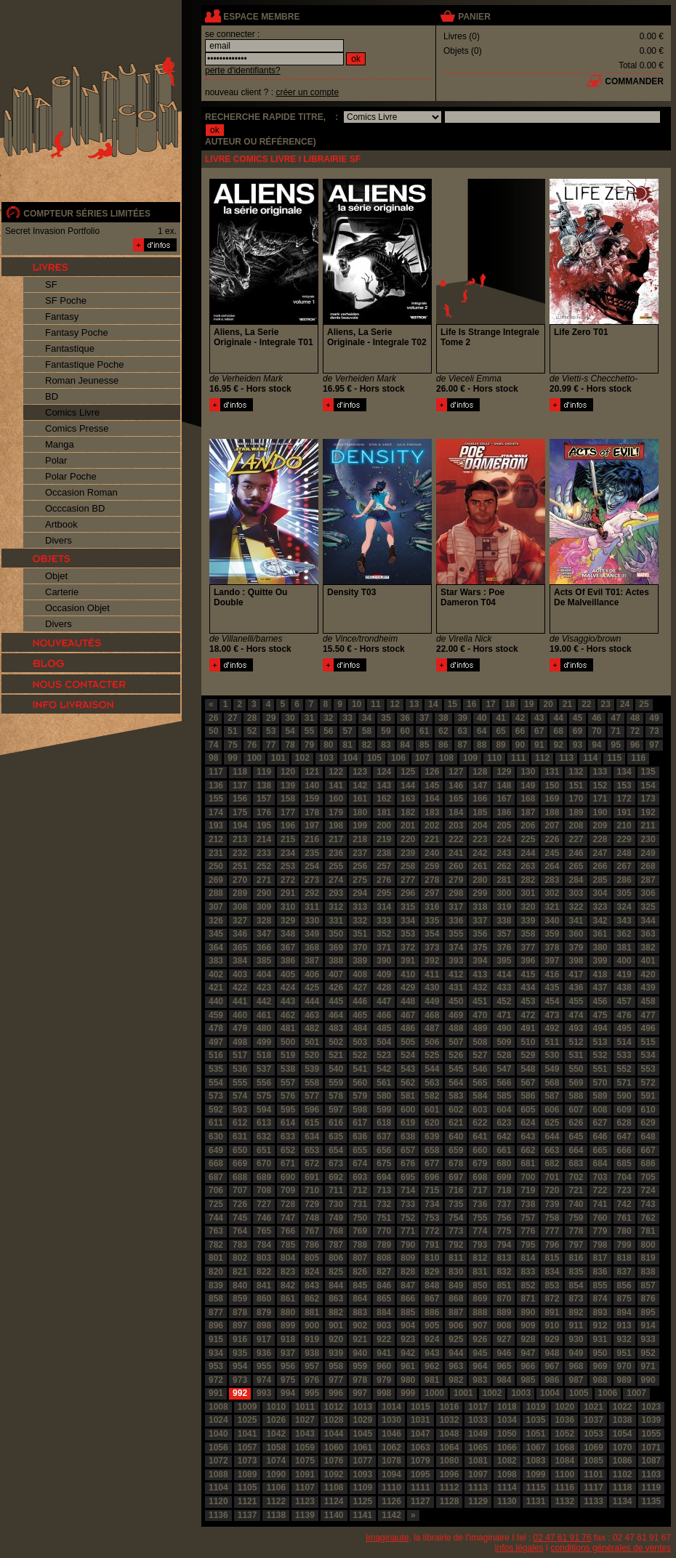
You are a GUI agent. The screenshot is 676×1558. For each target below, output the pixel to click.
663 (551, 1150)
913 (624, 1325)
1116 (564, 1487)
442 (264, 1001)
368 (312, 948)
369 (336, 948)
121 (312, 772)
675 (384, 1163)
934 (216, 1353)
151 (575, 785)
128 (479, 772)
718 (503, 1190)
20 (547, 704)
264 (551, 866)
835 (575, 1272)
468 (431, 1015)
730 (336, 1204)
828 (408, 1272)
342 (600, 921)
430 (431, 987)
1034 (507, 1420)
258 (408, 866)
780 (624, 1231)
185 (479, 812)
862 (312, 1298)
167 (503, 799)
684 (600, 1163)
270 (240, 880)
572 (648, 1083)
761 (624, 1218)
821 (240, 1272)
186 (503, 812)
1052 (564, 1434)
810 (431, 1258)
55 (309, 731)
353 (408, 934)
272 (288, 880)
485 (384, 1028)
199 (360, 825)
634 (312, 1136)
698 (479, 1177)
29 (270, 718)
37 (424, 718)
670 (264, 1163)
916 (240, 1339)
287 (648, 880)
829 (431, 1272)
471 (503, 1015)
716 (455, 1190)
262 (503, 866)
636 (360, 1136)
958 (336, 1366)
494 (600, 1028)
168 (527, 799)
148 (503, 785)
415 (527, 974)
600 (408, 1110)
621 (455, 1123)
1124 (334, 1501)
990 (648, 1380)
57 (348, 731)
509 (503, 1042)
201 (408, 825)
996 (336, 1393)
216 (312, 839)
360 (575, 934)
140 (312, 785)
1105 (247, 1487)
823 (288, 1272)
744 (216, 1218)
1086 (622, 1461)
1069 (593, 1447)
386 (288, 961)
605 (527, 1110)
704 (624, 1177)
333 (384, 921)
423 (264, 987)
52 (252, 731)
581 (408, 1096)
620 (431, 1123)
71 (616, 731)
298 (455, 893)
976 (312, 1380)
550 (575, 1069)
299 (479, 893)
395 (503, 961)
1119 (651, 1487)
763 (216, 1231)
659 (455, 1150)
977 (336, 1380)
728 (288, 1204)
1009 (247, 1407)
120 (288, 772)
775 (503, 1231)
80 (328, 745)
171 (600, 799)
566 (503, 1083)
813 (503, 1258)
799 (624, 1245)
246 (575, 853)
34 (366, 718)
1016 (449, 1407)
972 (216, 1380)
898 (264, 1325)
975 (288, 1380)
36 (405, 718)
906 (455, 1325)
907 (479, 1325)
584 (479, 1096)
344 (648, 921)
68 (558, 731)
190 (600, 812)
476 (624, 1015)
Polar (56, 460)
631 (240, 1136)
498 (240, 1042)
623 (503, 1123)
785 (288, 1245)
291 (288, 893)
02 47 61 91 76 (563, 1538)
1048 (449, 1434)
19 (529, 704)
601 (431, 1110)
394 (479, 961)
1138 (276, 1515)
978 (360, 1380)
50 (213, 731)
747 (288, 1218)
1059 (305, 1447)
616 (336, 1123)
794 (503, 1245)
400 (624, 961)
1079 (420, 1461)
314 (384, 907)
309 (264, 907)
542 (384, 1069)
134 (624, 772)
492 (551, 1028)
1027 (305, 1420)
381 (624, 948)
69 (577, 731)
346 (240, 934)
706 (216, 1190)
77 (270, 745)
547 (503, 1069)
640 (455, 1136)
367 (288, 948)
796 (551, 1245)
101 (278, 758)
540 (336, 1069)
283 (551, 880)
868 (455, 1298)
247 (600, 853)
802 (240, 1258)
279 (455, 880)
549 (551, 1069)
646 (600, 1136)
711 (336, 1190)
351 (360, 934)
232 (240, 853)
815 (551, 1258)
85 (424, 745)
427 (360, 987)
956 (288, 1366)
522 (360, 1055)
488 (455, 1028)
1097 (478, 1474)
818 (624, 1258)
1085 (593, 1461)
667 (648, 1150)
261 (479, 866)
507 (455, 1042)
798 (600, 1245)
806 (336, 1258)
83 (385, 745)
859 (240, 1298)
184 (455, 812)
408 (360, 974)
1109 (363, 1487)
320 (527, 907)
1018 (507, 1407)
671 (288, 1163)
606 (551, 1110)
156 (240, 799)
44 (558, 718)
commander (634, 81)
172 (624, 799)
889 (503, 1312)
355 (455, 934)
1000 (434, 1393)
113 (566, 758)
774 (479, 1231)
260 (455, 866)
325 (648, 907)
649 (216, 1150)
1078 (391, 1461)
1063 (420, 1447)
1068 (564, 1447)
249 (648, 853)
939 (336, 1353)
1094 (391, 1474)
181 (384, 812)
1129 (478, 1501)
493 (575, 1028)
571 (624, 1083)
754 (455, 1218)
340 (551, 921)
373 (431, 948)
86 (443, 745)
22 (586, 704)
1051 (536, 1434)
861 (288, 1298)
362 (624, 934)
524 (408, 1055)
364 (216, 948)
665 (600, 1150)
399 (600, 961)
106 (398, 758)
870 (503, 1298)
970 (624, 1366)
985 (527, 1380)
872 (551, 1298)
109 (470, 758)
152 (600, 785)
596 (312, 1110)
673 (336, 1163)
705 (648, 1177)
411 (431, 974)
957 (312, 1366)
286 (624, 880)
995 (312, 1393)
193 (216, 825)
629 (648, 1123)
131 (551, 772)
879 (264, 1312)
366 (264, 948)
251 (240, 866)
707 (240, 1190)
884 (384, 1312)
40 (481, 718)
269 (216, 880)
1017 (478, 1407)
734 (431, 1204)
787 (336, 1245)
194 (240, 825)
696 (431, 1177)
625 (551, 1123)
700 (527, 1177)
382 (648, 948)
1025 (247, 1420)
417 (575, 974)
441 (240, 1001)
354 (431, 934)
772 (431, 1231)
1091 (305, 1474)
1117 (593, 1487)
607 (575, 1110)
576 (288, 1096)
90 (520, 745)
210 (624, 825)
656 (384, 1150)
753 (431, 1218)
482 (312, 1028)
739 (551, 1204)
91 (539, 745)
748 (312, 1218)
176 (264, 812)
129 (503, 772)
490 (503, 1028)
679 (479, 1163)
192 (648, 812)
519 (288, 1055)
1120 (218, 1501)
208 (575, 825)
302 (551, 893)
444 (312, 1001)
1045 (363, 1434)
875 (624, 1298)
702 (575, 1177)
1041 (247, 1434)
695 (408, 1177)
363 (648, 934)
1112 (449, 1487)
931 (600, 1339)
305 (624, 893)
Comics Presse (76, 428)
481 (288, 1028)
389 (360, 961)
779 (600, 1231)
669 (240, 1163)
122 (336, 772)
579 (360, 1096)
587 (551, 1096)
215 (288, 839)
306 (648, 893)
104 (350, 758)
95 (616, 745)
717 (479, 1190)
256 (360, 866)
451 (479, 1001)
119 (264, 772)
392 (431, 961)
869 (479, 1298)
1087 (651, 1461)
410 (408, 974)
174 (216, 812)
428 (384, 987)
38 (443, 718)
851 (503, 1285)
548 (527, 1069)
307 (216, 907)
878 (240, 1312)
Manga (59, 444)
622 (479, 1123)
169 (551, 799)
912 (600, 1325)
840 (240, 1285)
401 (648, 961)
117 (216, 772)
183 (431, 812)
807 (360, 1258)
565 (479, 1083)
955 (264, 1366)
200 (384, 825)
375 (479, 948)
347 (264, 934)
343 (624, 921)
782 (216, 1245)
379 (575, 948)
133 (600, 772)
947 (527, 1353)
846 (384, 1285)
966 (527, 1366)
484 (360, 1028)
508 (479, 1042)
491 (527, 1028)
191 (624, 812)
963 (455, 1366)
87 (462, 745)
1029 (363, 1420)
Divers (58, 540)
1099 (536, 1474)
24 (624, 704)
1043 (305, 1434)
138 (264, 785)
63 (462, 731)
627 (600, 1123)
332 (360, 921)
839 (216, 1285)
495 (624, 1028)
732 (384, 1204)
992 (240, 1393)
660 (479, 1150)
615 (312, 1123)
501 (312, 1042)
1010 (276, 1407)
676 (408, 1163)
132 (575, 772)
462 (288, 1015)
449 (431, 1001)
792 (455, 1245)
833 (527, 1272)
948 (551, 1353)
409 (384, 974)
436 (575, 987)
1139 (305, 1515)
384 (240, 961)
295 (384, 893)
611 (216, 1123)
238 (384, 853)
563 (431, 1083)
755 (479, 1218)
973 (240, 1380)
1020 (564, 1407)
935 (240, 1353)
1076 (334, 1461)
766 (288, 1231)
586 (527, 1096)
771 (408, 1231)
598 (360, 1110)
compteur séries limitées (86, 214)
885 (408, 1312)
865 (384, 1298)
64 (481, 731)
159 (312, 799)
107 (422, 758)
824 (312, 1272)
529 (527, 1055)
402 (216, 974)
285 (600, 880)
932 (624, 1339)
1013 (363, 1407)
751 (384, 1218)
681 (527, 1163)
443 (288, 1001)
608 (600, 1110)
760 (600, 1218)
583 (455, 1096)
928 (527, 1339)
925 (455, 1339)
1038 (622, 1420)
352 (384, 934)
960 (384, 1366)
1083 (536, 1461)
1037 (593, 1420)
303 (575, 893)
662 (527, 1150)
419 (624, 974)
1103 (651, 1474)
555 (240, 1083)
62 (443, 731)
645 (575, 1136)
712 (360, 1190)
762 (648, 1218)
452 (503, 1001)
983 (479, 1380)
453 (527, 1001)
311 (312, 907)
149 (527, 785)
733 (408, 1204)
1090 (276, 1474)
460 (240, 1015)
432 (479, 987)
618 (384, 1123)
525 (431, 1055)
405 (288, 974)
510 (527, 1042)
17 (490, 704)
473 (551, 1015)
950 (600, 1353)
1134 (622, 1501)
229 (624, 839)
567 (527, 1083)
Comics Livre (72, 412)
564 (455, 1083)
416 (551, 974)
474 (575, 1015)
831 (479, 1272)
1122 (276, 1501)
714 (408, 1190)
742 (624, 1204)
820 (216, 1272)
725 (216, 1204)
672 (312, 1163)
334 (408, 921)
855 (600, 1285)
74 (213, 745)
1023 (651, 1407)
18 (510, 704)
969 (600, 1366)
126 (431, 772)
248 (624, 853)
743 (648, 1204)
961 (408, 1366)
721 (575, 1190)
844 (336, 1285)
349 (312, 934)
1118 (622, 1487)
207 (551, 825)
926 (479, 1339)
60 (405, 731)
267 (624, 866)
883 (360, 1312)
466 (384, 1015)
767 (312, 1231)
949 (575, 1353)
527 (479, 1055)
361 (600, 934)
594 (264, 1110)
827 (384, 1272)
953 (216, 1366)
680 (503, 1163)
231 (216, 853)
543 (408, 1069)
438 (624, 987)
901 (336, 1325)
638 (408, 1136)
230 (648, 839)
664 (575, 1150)
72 (635, 731)
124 (384, 772)
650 (240, 1150)
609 (624, 1110)
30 (289, 718)
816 (575, 1258)
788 (360, 1245)
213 (240, 839)
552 (624, 1069)
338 (503, 921)
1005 (579, 1393)
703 (600, 1177)
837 (624, 1272)
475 (600, 1015)
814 (527, 1258)
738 (527, 1204)
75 (232, 745)
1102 (622, 1474)
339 (527, 921)
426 (336, 987)
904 (408, 1325)
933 (648, 1339)
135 (648, 772)
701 (551, 1177)
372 (408, 948)
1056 (218, 1447)
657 (408, 1150)
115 (614, 758)
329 (288, 921)
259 (431, 866)
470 (479, 1015)
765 (264, 1231)
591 (648, 1096)
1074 (276, 1461)
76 (252, 745)
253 (288, 866)
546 (479, 1069)
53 (270, 731)
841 (264, 1285)
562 (408, 1083)
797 (575, 1245)
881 (312, 1312)
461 (264, 1015)
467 (408, 1015)
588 (575, 1096)
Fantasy (62, 316)
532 (600, 1055)
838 (648, 1272)
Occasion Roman (81, 492)
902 (360, 1325)
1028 (334, 1420)
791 (431, 1245)
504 (384, 1042)
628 (624, 1123)
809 (408, 1258)
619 (408, 1123)
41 (500, 718)
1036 (564, 1420)
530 (551, 1055)
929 (551, 1339)
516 (216, 1055)
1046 (391, 1434)
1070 (622, 1447)
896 (216, 1325)
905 (431, 1325)
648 (648, 1136)
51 (232, 731)
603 (479, 1110)
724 (648, 1190)
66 (520, 731)
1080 (449, 1461)
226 (551, 839)
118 (240, 772)
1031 (420, 1420)
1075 (305, 1461)
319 (503, 907)
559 (336, 1083)
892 (575, 1312)
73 (654, 731)
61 (424, 731)
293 (336, 893)
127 (455, 772)
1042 (276, 1434)
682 (551, 1163)
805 (312, 1258)
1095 (420, 1474)
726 (240, 1204)
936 (264, 1353)
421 (216, 987)
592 (216, 1110)
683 (575, 1163)
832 (503, 1272)
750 (360, 1218)
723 (624, 1190)
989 (624, 1380)
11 (375, 704)
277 (408, 880)
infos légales (519, 1548)
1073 (247, 1461)
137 (240, 785)
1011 (305, 1407)
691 (312, 1177)
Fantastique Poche (84, 364)
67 (539, 731)
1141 (363, 1515)
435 (551, 987)
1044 (334, 1434)
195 (264, 825)
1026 (276, 1420)
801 (216, 1258)
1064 (449, 1447)
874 (600, 1298)
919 (312, 1339)
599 (384, 1110)
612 (240, 1123)
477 (648, 1015)
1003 (521, 1393)
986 (551, 1380)
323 (600, 907)
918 (288, 1339)
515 (648, 1042)
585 (503, 1096)
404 (264, 974)
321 (551, 907)
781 (648, 1231)
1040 (218, 1434)
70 (596, 731)
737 (503, 1204)
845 (360, 1285)
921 (360, 1339)
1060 (334, 1447)
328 (264, 921)
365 (240, 948)
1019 (536, 1407)
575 (264, 1096)
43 (539, 718)
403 (240, 974)
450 (455, 1001)
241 (455, 853)
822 (264, 1272)
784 (264, 1245)
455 (575, 1001)
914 (648, 1325)
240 (431, 853)
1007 (636, 1393)
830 (455, 1272)
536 (240, 1069)
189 (575, 812)
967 (551, 1366)
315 (408, 907)
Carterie (62, 591)
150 (551, 785)
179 (336, 812)
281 (503, 880)
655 (360, 1150)
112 (542, 758)
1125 (363, 1501)
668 (216, 1163)
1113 (478, 1487)
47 (616, 718)
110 (494, 758)
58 (366, 731)
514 (624, 1042)
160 (336, 799)
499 (264, 1042)
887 (455, 1312)
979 (384, 1380)
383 (216, 961)
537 (264, 1069)
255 (336, 866)
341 (575, 921)
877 (216, 1312)
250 (216, 866)
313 (360, 907)
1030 (391, 1420)
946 (503, 1353)
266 (600, 866)
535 (216, 1069)
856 (624, 1285)
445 (336, 1001)
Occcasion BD (75, 508)
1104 (218, 1487)
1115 (536, 1487)
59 (385, 731)
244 (527, 853)
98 (213, 758)
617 (360, 1123)
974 (264, 1380)
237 (360, 853)
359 (551, 934)
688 (240, 1177)
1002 (492, 1393)
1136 (218, 1515)
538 (288, 1069)
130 (527, 772)
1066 (507, 1447)
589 (600, 1096)
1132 (564, 1501)
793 (479, 1245)
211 (648, 825)
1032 (449, 1420)
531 (575, 1055)
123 (360, 772)
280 (479, 880)
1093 (363, 1474)
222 (455, 839)
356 (479, 934)
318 (479, 907)
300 (503, 893)
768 (336, 1231)
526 (455, 1055)
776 (527, 1231)
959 (360, 1366)
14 (433, 704)
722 (600, 1190)
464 (336, 1015)
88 (481, 745)
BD (51, 396)
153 (624, 785)
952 (648, 1353)
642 (503, 1136)
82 (366, 745)
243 (503, 853)
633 (288, 1136)
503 (360, 1042)
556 (264, 1083)
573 (216, 1096)
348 (288, 934)
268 (648, 866)
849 (455, 1285)
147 (479, 785)
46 (596, 718)
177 (288, 812)
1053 (593, 1434)
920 (336, 1339)
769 (360, 1231)
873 (575, 1298)
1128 (449, 1501)
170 (575, 799)
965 (503, 1366)
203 (455, 825)
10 (356, 704)
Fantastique (69, 348)
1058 (276, 1447)
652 (288, 1150)
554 (216, 1083)
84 (405, 745)
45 (577, 718)
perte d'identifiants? (243, 70)
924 (431, 1339)
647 (624, 1136)
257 (384, 866)
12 (395, 704)
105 (374, 758)
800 (648, 1245)
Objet (56, 575)
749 (336, 1218)
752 (408, 1218)
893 (600, 1312)
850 (479, 1285)
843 (312, 1285)
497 (216, 1042)
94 (596, 745)
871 (527, 1298)
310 (288, 907)
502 (336, 1042)
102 (302, 758)
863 (336, 1298)
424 (288, 987)
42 (520, 718)
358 (527, 934)
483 (336, 1028)
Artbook (61, 524)
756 (503, 1218)
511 (551, 1042)
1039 (651, 1420)
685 (624, 1163)
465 (360, 1015)
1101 (593, 1474)
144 (408, 785)
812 (479, 1258)
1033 (478, 1420)
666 (624, 1150)
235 (312, 853)
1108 (334, 1487)
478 (216, 1028)
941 (384, 1353)
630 (216, 1136)
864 (360, 1298)
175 (240, 812)
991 (216, 1393)
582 (431, 1096)
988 (600, 1380)
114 (590, 758)
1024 (218, 1420)
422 (240, 987)
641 (479, 1136)
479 (240, 1028)
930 (575, 1339)
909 (527, 1325)
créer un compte (307, 92)
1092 (334, 1474)
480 (264, 1028)
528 (503, 1055)
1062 (391, 1447)
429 (408, 987)
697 (455, 1177)
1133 (593, 1501)
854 (575, 1285)
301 (527, 893)
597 (336, 1110)
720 (551, 1190)
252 (264, 866)
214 (264, 839)
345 (216, 934)
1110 (391, 1487)
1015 (420, 1407)
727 (264, 1204)
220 (408, 839)
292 (312, 893)
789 (384, 1245)
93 (577, 745)
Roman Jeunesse (81, 380)
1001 (463, 1393)
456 (600, 1001)
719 (527, 1190)
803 (264, 1258)
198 (336, 825)
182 (408, 812)
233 (264, 853)
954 (240, 1366)
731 (360, 1204)
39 (462, 718)
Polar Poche (71, 476)
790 (408, 1245)
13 (414, 704)
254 (312, 866)
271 (264, 880)
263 (527, 866)
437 (600, 987)
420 (648, 974)
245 (551, 853)
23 (606, 704)
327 (240, 921)
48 (635, 718)
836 (600, 1272)
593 (240, 1110)
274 (336, 880)
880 (288, 1312)
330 (312, 921)
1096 (449, 1474)
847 (408, 1285)
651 (264, 1150)
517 (240, 1055)
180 (360, 812)
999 (408, 1393)
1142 (391, 1515)
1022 (622, 1407)
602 (455, 1110)
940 (360, 1353)
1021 (593, 1407)
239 (408, 853)
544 (431, 1069)
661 (503, 1150)
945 (479, 1353)
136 (216, 785)
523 (384, 1055)
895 (648, 1312)
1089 (247, 1474)
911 (575, 1325)
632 (264, 1136)
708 (264, 1190)
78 (289, 745)
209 (600, 825)
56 (328, 731)
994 (288, 1393)
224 (503, 839)
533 (624, 1055)
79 (309, 745)
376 (503, 948)
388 (336, 961)
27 (232, 718)
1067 (536, 1447)
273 (312, 880)
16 (471, 704)
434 (527, 987)
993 (264, 1393)
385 (264, 961)
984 (503, 1380)
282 (527, 880)
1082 (507, 1461)
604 (503, 1110)
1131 (536, 1501)
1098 (507, 1474)
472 (527, 1015)
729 (312, 1204)
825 (336, 1272)
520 (312, 1055)
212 (216, 839)
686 (648, 1163)
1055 (651, 1434)
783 (240, 1245)
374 (455, 948)
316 (431, 907)
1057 (247, 1447)
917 (264, 1339)
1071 (651, 1447)
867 (431, 1298)
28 (252, 718)
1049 (478, 1434)
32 (328, 718)
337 (479, 921)
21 (567, 704)
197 (312, 825)
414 (503, 974)
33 (348, 718)
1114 (507, 1487)
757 (527, 1218)
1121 (247, 1501)
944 (455, 1353)
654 (336, 1150)
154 (648, 785)
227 (575, 839)
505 (408, 1042)
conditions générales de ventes (611, 1548)
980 (408, 1380)
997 (360, 1393)
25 (643, 704)
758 (551, 1218)
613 (264, 1123)
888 (479, 1312)
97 (654, 745)
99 (232, 758)
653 (312, 1150)
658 (431, 1150)
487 (431, 1028)
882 (336, 1312)
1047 (420, 1434)
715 (431, 1190)
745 (240, 1218)
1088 (218, 1474)
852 (527, 1285)
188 (551, 812)
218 (360, 839)
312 (336, 907)
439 (648, 987)
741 (600, 1204)
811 (455, 1258)
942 (408, 1353)
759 (575, 1218)
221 (431, 839)
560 (360, 1083)
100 (254, 758)
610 (648, 1110)
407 (336, 974)
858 (216, 1298)
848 (431, 1285)
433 (503, 987)
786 (312, 1245)
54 (289, 731)
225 (527, 839)
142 (360, 785)
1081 (478, 1461)
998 (384, 1393)
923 (408, 1339)
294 (360, 893)
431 (455, 987)
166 (479, 799)
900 (312, 1325)
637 (384, 1136)
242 (479, 853)
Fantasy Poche (76, 332)
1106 (276, 1487)
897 (240, 1325)
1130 (507, 1501)
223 (479, 839)
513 (600, 1042)
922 (384, 1339)
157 (264, 799)
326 (216, 921)
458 (648, 1001)
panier (474, 17)
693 (360, 1177)
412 (455, 974)
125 (408, 772)
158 (288, 799)
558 (312, 1083)
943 (431, 1353)
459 (216, 1015)
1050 (507, 1434)
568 (551, 1083)
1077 (363, 1461)
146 (455, 785)
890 (527, 1312)
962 (431, 1366)
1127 (420, 1501)
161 (360, 799)
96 (635, 745)
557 (288, 1083)
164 (431, 799)
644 (551, 1136)
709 (288, 1190)
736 (479, 1204)
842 (288, 1285)
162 (384, 799)
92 (558, 745)
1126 (391, 1501)
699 (503, 1177)
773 (455, 1231)
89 (500, 745)
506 (431, 1042)
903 (384, 1325)
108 (446, 758)
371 (384, 948)
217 (336, 839)
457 (624, 1001)
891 (551, 1312)
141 (336, 785)
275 (360, 880)
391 (408, 961)
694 (384, 1177)
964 (479, 1366)
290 (264, 893)
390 (384, 961)
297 (431, 893)
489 (479, 1028)
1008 (218, 1407)
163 (408, 799)
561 (384, 1083)
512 (575, 1042)
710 (312, 1190)
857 (648, 1285)
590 (624, 1096)
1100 (564, 1474)
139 (288, 785)
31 (309, 718)
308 (240, 907)
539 (312, 1069)
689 (264, 1177)
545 (455, 1069)
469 (455, 1015)
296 (408, 893)
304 (600, 893)
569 (575, 1083)
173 (648, 799)
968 (575, 1366)
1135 (651, 1501)
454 (551, 1001)
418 (600, 974)
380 (600, 948)
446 (360, 1001)
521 (336, 1055)
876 (648, 1298)
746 (264, 1218)
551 (600, 1069)
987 (575, 1380)
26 (213, 718)
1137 (247, 1515)
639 (431, 1136)
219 (384, 839)
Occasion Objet (77, 607)
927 (503, 1339)
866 (408, 1298)
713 (384, 1190)
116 (638, 758)
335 (431, 921)
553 (648, 1069)
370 (360, 948)
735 (455, 1204)
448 (408, 1001)
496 (648, 1028)
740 (575, 1204)
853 (551, 1285)
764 (240, 1231)
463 (312, 1015)
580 (384, 1096)
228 (600, 839)
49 (654, 718)
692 (336, 1177)
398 (575, 961)
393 (455, 961)
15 (452, 704)
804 (288, 1258)
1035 (536, 1420)
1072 (218, 1461)
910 (551, 1325)
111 (518, 758)
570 (600, 1083)
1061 (363, 1447)
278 (431, 880)
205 (503, 825)
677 (431, 1163)
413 (479, 974)
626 (575, 1123)
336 (455, 921)
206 (527, 825)
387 (312, 961)
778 (575, 1231)
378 (551, 948)
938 (312, 1353)
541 (360, 1069)
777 (551, 1231)
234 (288, 853)
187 (527, 812)
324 (624, 907)
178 (312, 812)
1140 (334, 1515)
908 (503, 1325)
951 (624, 1353)
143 (384, 785)
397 (551, 961)
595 (288, 1110)
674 (360, 1163)
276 (384, 880)
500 (288, 1042)
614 (288, 1123)
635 (336, 1136)
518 (264, 1055)
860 (264, 1298)
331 (336, 921)
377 (527, 948)
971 (648, 1366)
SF (51, 284)
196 (288, 825)
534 (648, 1055)
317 (455, 907)
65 (500, 731)
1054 (622, 1434)
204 (479, 825)
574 (240, 1096)
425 (312, 987)
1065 (478, 1447)
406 (312, 974)
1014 (391, 1407)
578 (336, 1096)
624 (527, 1123)
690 (288, 1177)
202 (431, 825)
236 (336, 853)
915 (216, 1339)
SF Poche (65, 300)
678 (455, 1163)
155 (216, 799)
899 (288, 1325)
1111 (420, 1487)
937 (288, 1353)
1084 (564, 1461)
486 (408, 1028)
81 (348, 745)
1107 (305, 1487)
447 (384, 1001)
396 (527, 961)
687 (216, 1177)
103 (326, 758)
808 (384, 1258)
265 (575, 866)
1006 (608, 1393)
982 (455, 1380)
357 (503, 934)
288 (216, 893)
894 (624, 1312)
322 (575, 907)
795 (527, 1245)
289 (240, 893)
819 (648, 1258)
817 (600, 1258)
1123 (305, 1501)
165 (455, 799)
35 (385, 718)
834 (551, 1272)
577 (312, 1096)
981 (431, 1380)
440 (216, 1001)
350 (336, 934)
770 (384, 1231)
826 (360, 1272)
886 (431, 1312)
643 (527, 1136)
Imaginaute (387, 1538)
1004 (550, 1393)
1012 (334, 1407)
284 (575, 880)
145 (431, 785)
